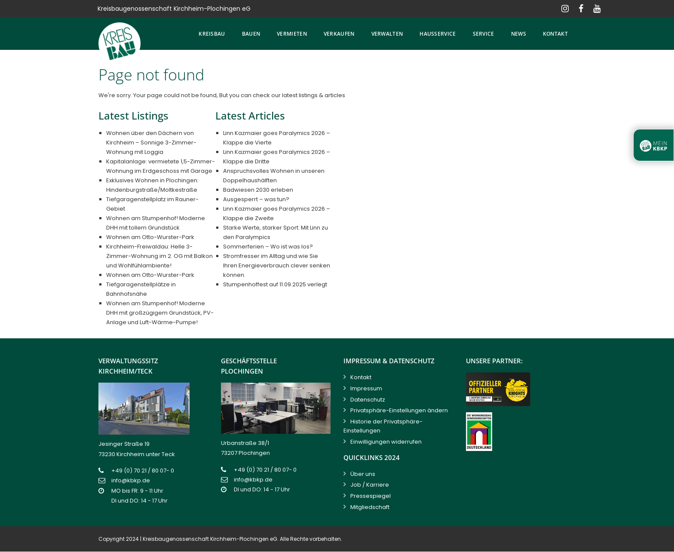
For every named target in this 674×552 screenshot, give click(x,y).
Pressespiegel (370, 496)
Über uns (362, 474)
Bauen (251, 33)
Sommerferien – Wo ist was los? (268, 246)
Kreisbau (212, 33)
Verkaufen (339, 33)
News (518, 33)
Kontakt (555, 33)
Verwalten (387, 33)
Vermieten (292, 33)
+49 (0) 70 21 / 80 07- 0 (142, 470)
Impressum (366, 388)
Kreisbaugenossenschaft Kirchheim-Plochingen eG (210, 539)
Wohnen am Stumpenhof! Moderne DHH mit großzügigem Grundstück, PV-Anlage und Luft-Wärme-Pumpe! (160, 312)
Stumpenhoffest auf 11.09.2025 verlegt (275, 284)
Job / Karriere (369, 485)
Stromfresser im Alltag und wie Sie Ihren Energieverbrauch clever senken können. (276, 265)
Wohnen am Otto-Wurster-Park (150, 237)
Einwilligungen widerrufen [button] (386, 442)
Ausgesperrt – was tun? (256, 199)
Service (483, 33)
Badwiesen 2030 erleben (258, 190)
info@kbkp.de (130, 480)
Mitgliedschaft (369, 507)
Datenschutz (367, 400)
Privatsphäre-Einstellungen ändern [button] (399, 410)
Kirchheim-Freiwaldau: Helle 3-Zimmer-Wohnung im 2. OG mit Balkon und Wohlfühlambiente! (159, 256)
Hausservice (438, 33)
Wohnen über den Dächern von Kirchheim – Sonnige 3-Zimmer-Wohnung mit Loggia (151, 142)
